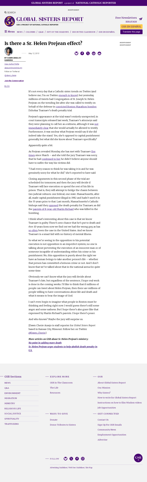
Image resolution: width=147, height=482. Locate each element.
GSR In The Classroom (61, 382)
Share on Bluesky (76, 53)
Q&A (6, 388)
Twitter (71, 458)
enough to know (68, 95)
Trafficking (11, 424)
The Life (54, 387)
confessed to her (51, 159)
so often (33, 230)
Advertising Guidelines (58, 468)
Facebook (77, 458)
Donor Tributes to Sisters (63, 425)
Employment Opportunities (112, 434)
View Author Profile (11, 64)
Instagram (83, 458)
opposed (53, 205)
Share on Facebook (82, 53)
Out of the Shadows (58, 32)
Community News (107, 429)
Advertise (102, 439)
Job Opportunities (107, 407)
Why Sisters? (104, 392)
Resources (55, 392)
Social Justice (12, 413)
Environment (12, 393)
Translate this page (131, 32)
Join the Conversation (14, 81)
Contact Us (103, 419)
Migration (10, 398)
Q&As (40, 32)
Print (99, 53)
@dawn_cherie (10, 75)
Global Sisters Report (138, 458)
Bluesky (65, 458)
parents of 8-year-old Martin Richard (53, 209)
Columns (30, 32)
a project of (73, 3)
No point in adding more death (45, 342)
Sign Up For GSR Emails (110, 425)
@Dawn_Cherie (37, 332)
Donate (53, 419)
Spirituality (11, 418)
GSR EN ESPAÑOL (131, 26)
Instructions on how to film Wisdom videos (120, 402)
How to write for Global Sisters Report (117, 397)
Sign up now (131, 21)
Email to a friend (93, 53)
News (20, 32)
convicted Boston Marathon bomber (76, 106)
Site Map (89, 468)
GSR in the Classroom (83, 32)
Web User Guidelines (76, 468)
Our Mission (104, 387)
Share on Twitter (88, 53)
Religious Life (12, 408)
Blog (7, 86)
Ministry (9, 403)
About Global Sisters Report (112, 382)
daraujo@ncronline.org (13, 68)
